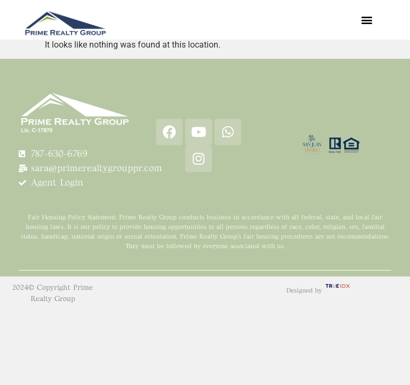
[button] (366, 19)
